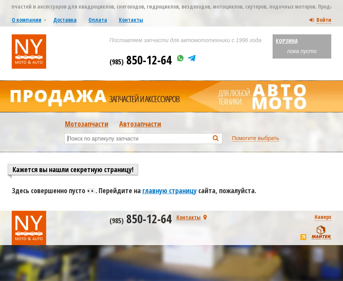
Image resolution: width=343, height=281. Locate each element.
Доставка (65, 19)
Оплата (97, 19)
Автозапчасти (140, 123)
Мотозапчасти (86, 123)
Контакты (131, 19)
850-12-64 (141, 60)
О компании (26, 19)
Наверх (322, 217)
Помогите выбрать (255, 138)
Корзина (287, 40)
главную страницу (169, 190)
